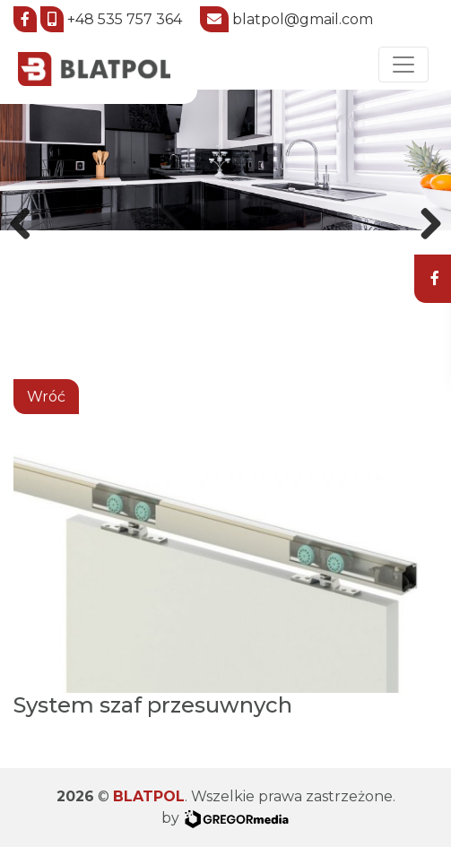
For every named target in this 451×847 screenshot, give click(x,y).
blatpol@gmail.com (302, 18)
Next (424, 220)
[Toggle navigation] (403, 64)
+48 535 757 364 (124, 18)
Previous (27, 220)
